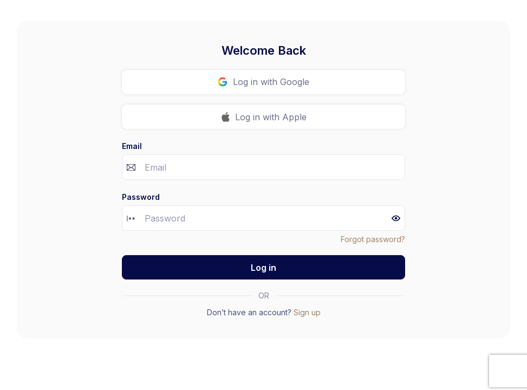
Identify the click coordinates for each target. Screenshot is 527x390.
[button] (396, 218)
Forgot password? (373, 239)
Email (132, 146)
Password (141, 197)
